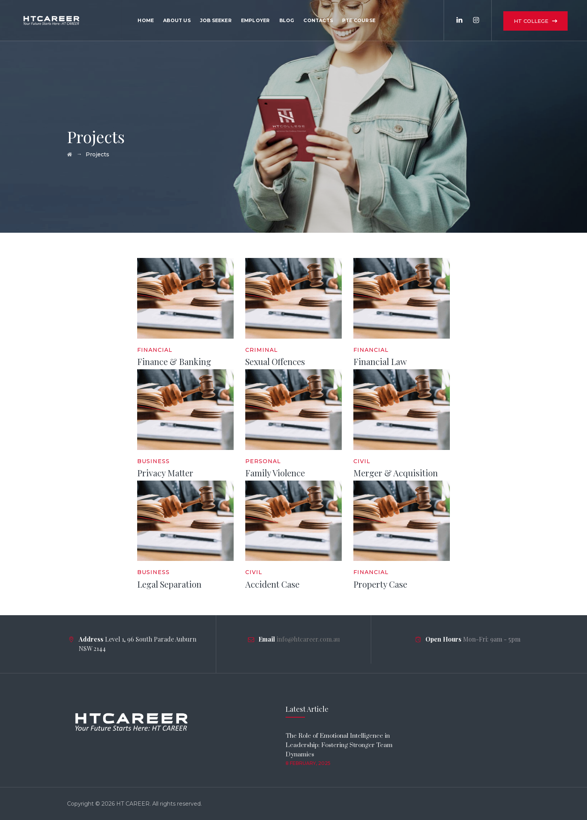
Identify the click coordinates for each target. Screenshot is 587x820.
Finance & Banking (174, 361)
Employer (255, 20)
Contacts (318, 20)
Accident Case (272, 584)
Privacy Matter (165, 473)
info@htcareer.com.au (308, 639)
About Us (177, 20)
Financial (154, 349)
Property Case (380, 584)
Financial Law (380, 361)
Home (146, 20)
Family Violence (275, 473)
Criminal (261, 349)
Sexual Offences (275, 361)
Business (153, 461)
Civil (361, 461)
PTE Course (358, 20)
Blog (286, 20)
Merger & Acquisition (395, 473)
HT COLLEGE (531, 21)
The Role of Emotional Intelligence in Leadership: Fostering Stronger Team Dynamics (339, 745)
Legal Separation (169, 584)
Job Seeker (216, 20)
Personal (263, 461)
